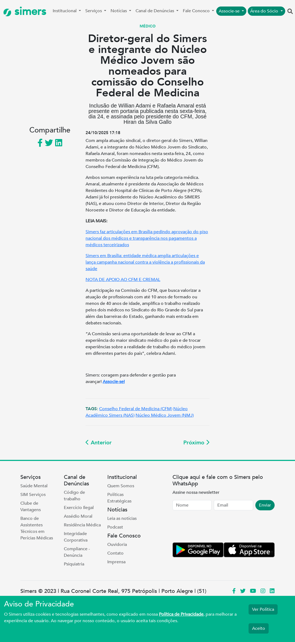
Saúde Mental (34, 486)
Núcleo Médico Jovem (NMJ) (165, 415)
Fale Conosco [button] (197, 11)
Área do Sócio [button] (264, 11)
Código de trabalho (74, 495)
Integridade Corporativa (75, 537)
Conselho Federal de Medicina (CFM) (135, 409)
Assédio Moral (78, 516)
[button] (290, 11)
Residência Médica (82, 525)
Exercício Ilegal (79, 508)
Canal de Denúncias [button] (155, 11)
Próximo (196, 442)
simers (24, 11)
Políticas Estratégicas (119, 498)
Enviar (265, 505)
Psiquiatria (74, 564)
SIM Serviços (33, 495)
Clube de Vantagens (30, 506)
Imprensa (116, 562)
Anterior (99, 442)
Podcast (115, 527)
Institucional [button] (65, 11)
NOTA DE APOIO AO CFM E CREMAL (123, 280)
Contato (115, 553)
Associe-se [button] (230, 11)
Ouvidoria (117, 545)
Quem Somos (120, 486)
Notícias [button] (119, 11)
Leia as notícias (122, 518)
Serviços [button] (94, 11)
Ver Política (263, 609)
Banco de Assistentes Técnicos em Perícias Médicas (36, 528)
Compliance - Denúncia (77, 552)
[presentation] (213, 527)
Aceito (258, 628)
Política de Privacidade (181, 614)
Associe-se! (114, 382)
